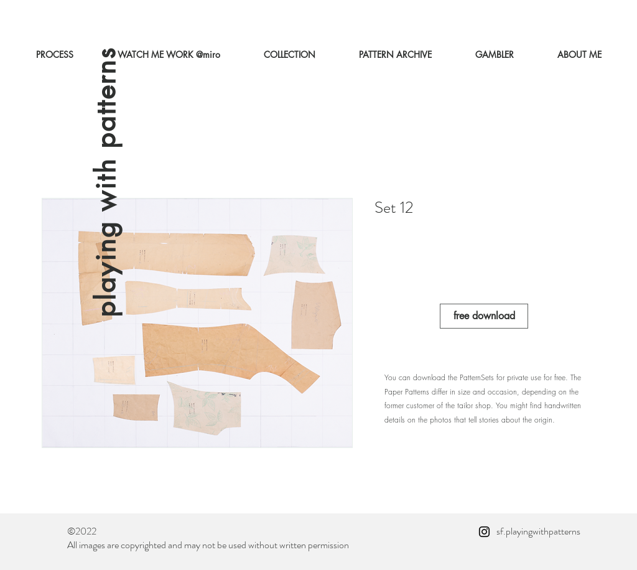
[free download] (484, 316)
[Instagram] (484, 532)
